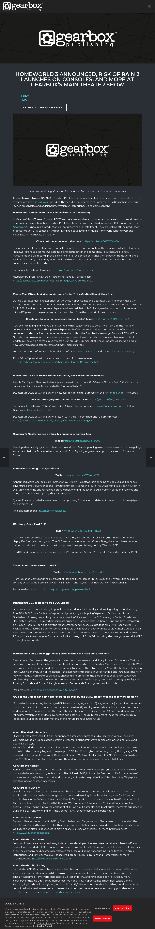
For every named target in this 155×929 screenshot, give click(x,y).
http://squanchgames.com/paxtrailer (83, 572)
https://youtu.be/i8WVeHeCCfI (82, 475)
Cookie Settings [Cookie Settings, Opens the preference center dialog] (102, 910)
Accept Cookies (122, 910)
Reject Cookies (102, 920)
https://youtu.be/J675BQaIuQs (101, 241)
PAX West (43, 202)
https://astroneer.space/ (52, 510)
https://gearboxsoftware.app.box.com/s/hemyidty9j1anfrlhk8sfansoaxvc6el (55, 362)
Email (24, 100)
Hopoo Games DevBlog (120, 351)
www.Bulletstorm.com (110, 406)
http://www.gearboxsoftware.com (51, 858)
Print (24, 96)
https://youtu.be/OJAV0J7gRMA (110, 319)
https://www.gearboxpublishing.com (61, 892)
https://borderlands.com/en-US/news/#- (55, 690)
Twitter (80, 351)
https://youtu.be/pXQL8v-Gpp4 (108, 399)
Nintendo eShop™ (115, 392)
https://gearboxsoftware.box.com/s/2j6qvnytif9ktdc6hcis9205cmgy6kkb (54, 420)
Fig (36, 230)
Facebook (91, 351)
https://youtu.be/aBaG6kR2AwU (82, 440)
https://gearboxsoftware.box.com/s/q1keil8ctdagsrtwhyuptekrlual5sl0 (53, 280)
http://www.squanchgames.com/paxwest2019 (64, 589)
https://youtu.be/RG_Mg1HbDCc (82, 530)
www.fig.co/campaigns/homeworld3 (72, 270)
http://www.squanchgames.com (31, 832)
